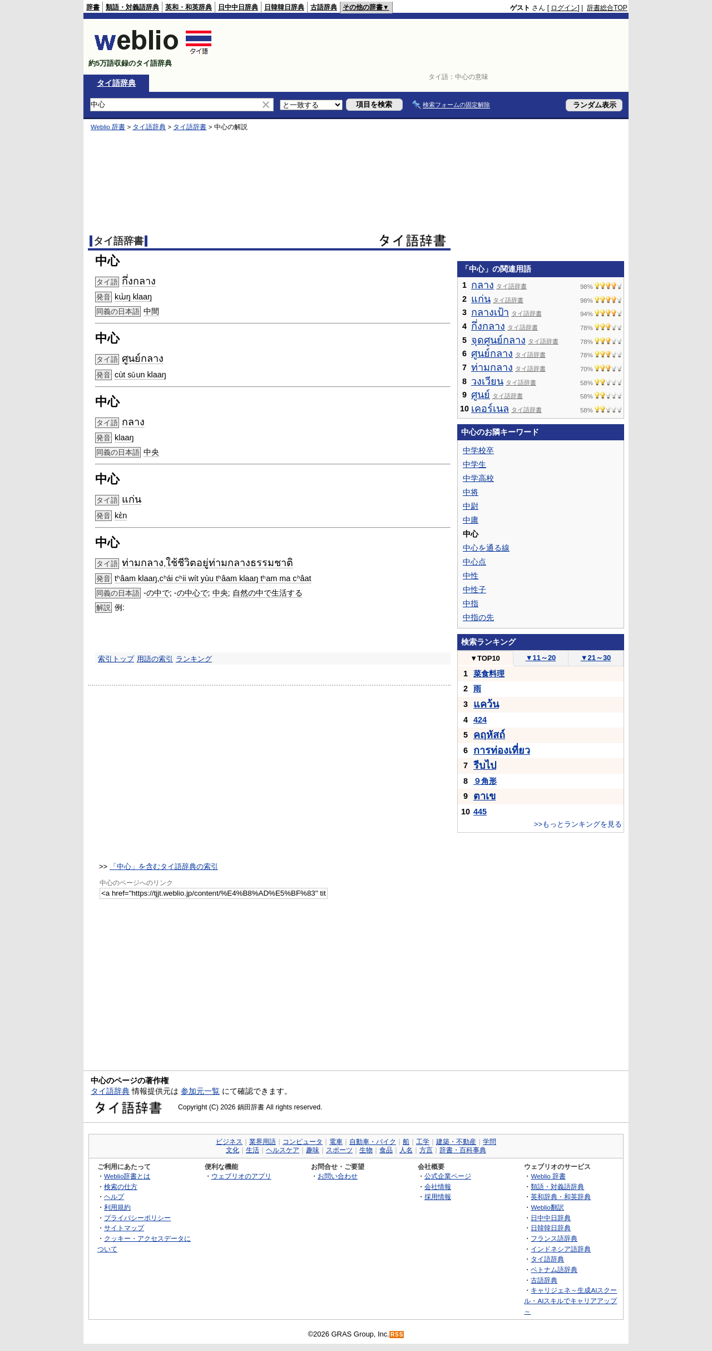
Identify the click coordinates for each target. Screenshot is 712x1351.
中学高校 (478, 478)
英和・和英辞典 (188, 7)
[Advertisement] (424, 47)
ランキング (194, 659)
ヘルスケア (282, 1150)
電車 (336, 1141)
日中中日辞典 (238, 7)
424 (480, 719)
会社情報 (437, 1186)
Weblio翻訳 (547, 1207)
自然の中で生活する (268, 592)
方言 (426, 1150)
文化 (232, 1150)
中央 (151, 452)
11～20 (541, 658)
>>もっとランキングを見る (578, 824)
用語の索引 (155, 659)
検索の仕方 (120, 1186)
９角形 (485, 781)
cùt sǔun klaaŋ (140, 374)
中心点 (474, 561)
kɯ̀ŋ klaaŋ (133, 296)
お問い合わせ (338, 1176)
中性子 (474, 589)
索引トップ (116, 659)
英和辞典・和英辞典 (561, 1196)
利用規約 (117, 1207)
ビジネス (229, 1141)
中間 (151, 311)
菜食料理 (489, 673)
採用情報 (437, 1196)
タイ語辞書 (189, 127)
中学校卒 (478, 450)
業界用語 (262, 1141)
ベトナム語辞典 (554, 1269)
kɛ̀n (121, 515)
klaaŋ (124, 437)
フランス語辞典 (554, 1238)
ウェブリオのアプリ (241, 1176)
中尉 (470, 506)
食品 (386, 1150)
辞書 (93, 7)
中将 (470, 492)
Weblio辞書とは (127, 1176)
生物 (366, 1150)
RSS (397, 1335)
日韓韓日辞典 (284, 7)
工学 (422, 1141)
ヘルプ (114, 1196)
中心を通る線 (486, 547)
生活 (252, 1150)
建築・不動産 (456, 1141)
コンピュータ (303, 1141)
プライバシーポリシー (137, 1217)
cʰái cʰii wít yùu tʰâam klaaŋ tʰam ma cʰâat (235, 578)
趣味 (312, 1150)
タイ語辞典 (116, 82)
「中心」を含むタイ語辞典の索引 (164, 866)
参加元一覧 (200, 1091)
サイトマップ (124, 1227)
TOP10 (485, 658)
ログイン (564, 8)
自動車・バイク (372, 1141)
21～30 (596, 658)
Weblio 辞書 (108, 127)
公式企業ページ (447, 1176)
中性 (470, 575)
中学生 (474, 464)
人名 (406, 1150)
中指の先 (478, 617)
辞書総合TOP (607, 8)
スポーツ (339, 1150)
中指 (470, 603)
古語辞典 (323, 7)
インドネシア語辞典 (561, 1248)
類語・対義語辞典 (132, 7)
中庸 (470, 519)
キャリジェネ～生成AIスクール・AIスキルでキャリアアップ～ (570, 1300)
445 (480, 811)
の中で (158, 592)
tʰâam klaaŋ (136, 578)
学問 (489, 1141)
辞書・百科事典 (462, 1150)
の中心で (192, 592)
